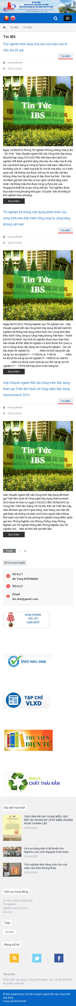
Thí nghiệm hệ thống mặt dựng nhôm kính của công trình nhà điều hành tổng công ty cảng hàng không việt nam (36, 218)
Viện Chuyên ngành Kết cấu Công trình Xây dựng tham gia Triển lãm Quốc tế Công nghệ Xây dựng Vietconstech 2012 (36, 389)
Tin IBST (9, 932)
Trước (9, 550)
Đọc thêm (13, 201)
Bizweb (22, 1001)
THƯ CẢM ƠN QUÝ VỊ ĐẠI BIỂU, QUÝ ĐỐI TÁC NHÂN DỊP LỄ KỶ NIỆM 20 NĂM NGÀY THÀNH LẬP (48, 820)
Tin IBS (65, 56)
